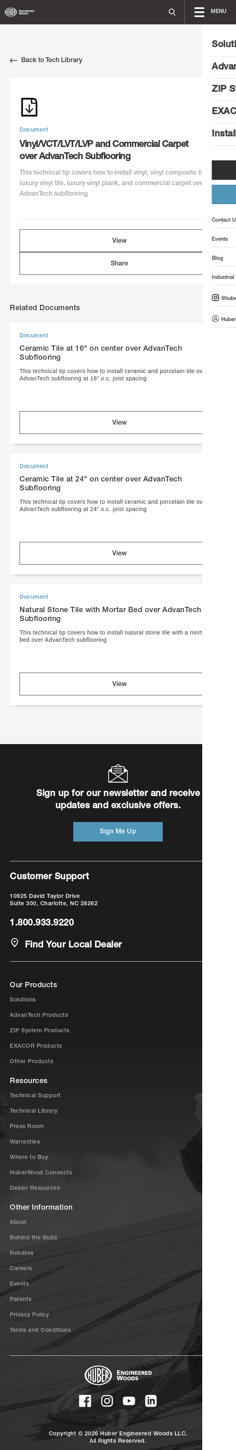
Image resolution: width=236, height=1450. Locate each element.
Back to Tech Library (46, 60)
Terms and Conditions (40, 1330)
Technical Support (35, 1096)
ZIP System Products (40, 1031)
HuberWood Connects (41, 1173)
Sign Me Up (118, 832)
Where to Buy (29, 1158)
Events (19, 1284)
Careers (21, 1269)
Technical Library (34, 1111)
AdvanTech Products (39, 1015)
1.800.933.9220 (42, 923)
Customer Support (49, 877)
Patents (21, 1300)
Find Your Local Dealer (66, 944)
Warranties (25, 1142)
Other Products (31, 1062)
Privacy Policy (29, 1315)
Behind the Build (33, 1238)
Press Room (27, 1127)
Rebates (22, 1253)
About (18, 1223)
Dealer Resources (35, 1188)
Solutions (23, 1000)
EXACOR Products (36, 1046)
